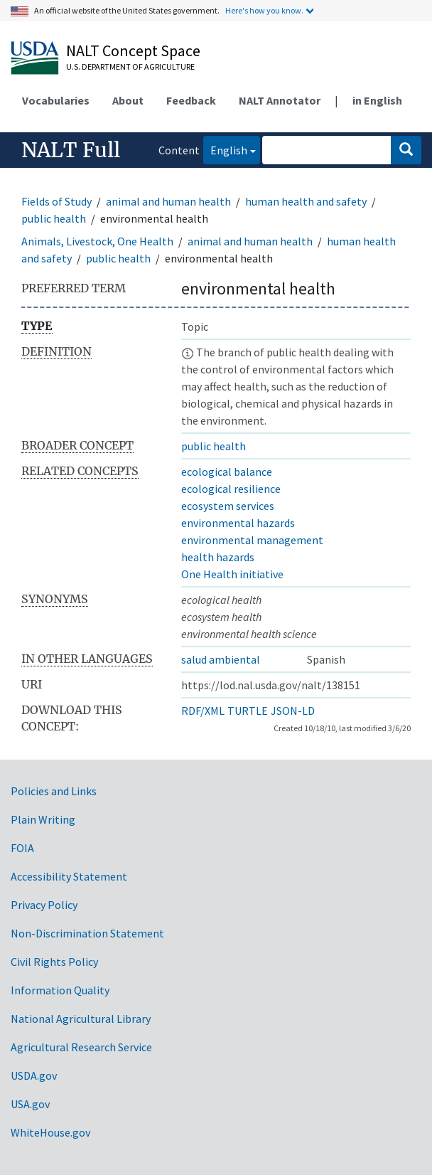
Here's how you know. (264, 10)
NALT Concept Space (133, 50)
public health (53, 218)
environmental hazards (238, 523)
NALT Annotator (279, 100)
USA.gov (30, 1104)
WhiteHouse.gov (50, 1132)
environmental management (252, 540)
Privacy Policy (44, 905)
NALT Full (70, 150)
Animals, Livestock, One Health (97, 241)
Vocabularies (56, 100)
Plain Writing (43, 819)
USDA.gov (34, 1075)
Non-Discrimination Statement (87, 933)
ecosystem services (227, 506)
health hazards (217, 557)
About (128, 100)
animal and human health (168, 201)
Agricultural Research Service (81, 1047)
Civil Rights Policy (54, 962)
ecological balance (226, 471)
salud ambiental (220, 659)
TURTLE (247, 710)
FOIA (22, 848)
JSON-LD (293, 710)
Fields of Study (56, 201)
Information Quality (60, 990)
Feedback (191, 100)
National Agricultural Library (81, 1018)
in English (377, 100)
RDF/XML (203, 710)
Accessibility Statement (69, 876)
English (225, 149)
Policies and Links (54, 791)
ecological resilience (231, 489)
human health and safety (306, 201)
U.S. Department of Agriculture (130, 66)
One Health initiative (232, 574)
